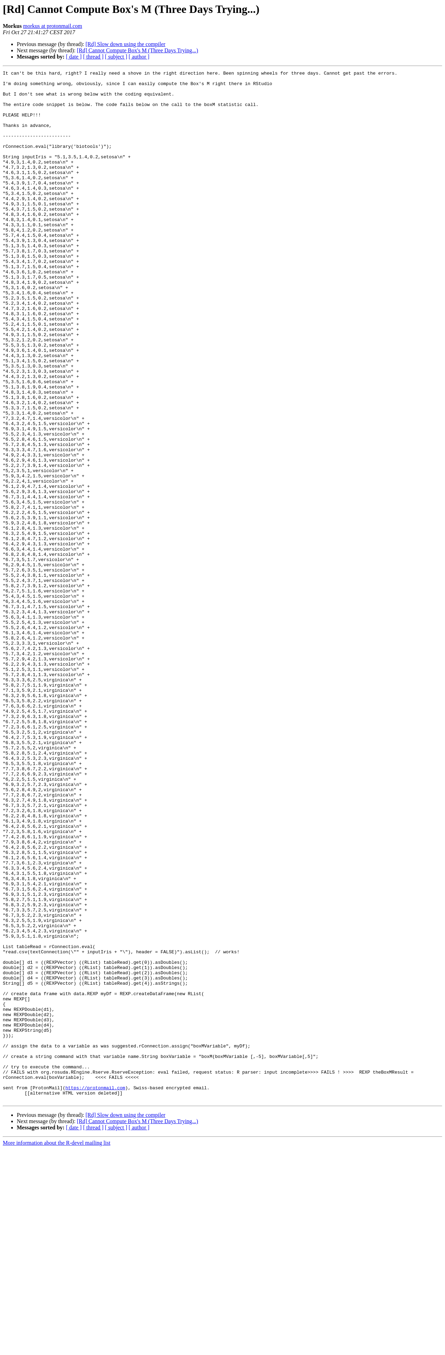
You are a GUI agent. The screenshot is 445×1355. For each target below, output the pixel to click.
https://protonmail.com (95, 1291)
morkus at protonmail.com (52, 26)
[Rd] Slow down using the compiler (125, 44)
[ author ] (139, 57)
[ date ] (74, 57)
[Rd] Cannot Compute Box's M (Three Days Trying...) (137, 50)
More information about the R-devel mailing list (56, 1349)
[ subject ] (116, 57)
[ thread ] (93, 57)
